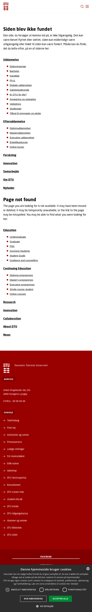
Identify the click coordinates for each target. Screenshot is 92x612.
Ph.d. (12, 80)
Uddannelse (11, 59)
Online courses (18, 294)
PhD (12, 246)
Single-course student (21, 289)
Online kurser (17, 147)
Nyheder (8, 188)
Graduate (15, 241)
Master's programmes (21, 280)
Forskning (9, 155)
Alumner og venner (17, 520)
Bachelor (14, 71)
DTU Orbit (12, 534)
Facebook (46, 556)
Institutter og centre (18, 434)
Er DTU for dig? (18, 94)
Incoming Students (20, 251)
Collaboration (12, 318)
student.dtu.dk (14, 499)
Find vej (11, 427)
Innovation (10, 163)
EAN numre (13, 463)
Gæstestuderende (19, 89)
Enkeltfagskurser (19, 142)
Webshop (12, 470)
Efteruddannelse (14, 121)
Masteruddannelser (20, 132)
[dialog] (46, 588)
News (7, 334)
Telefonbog (13, 420)
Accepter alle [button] (60, 598)
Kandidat (14, 75)
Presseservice (14, 441)
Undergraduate (18, 236)
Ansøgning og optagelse (23, 99)
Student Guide (17, 255)
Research (9, 302)
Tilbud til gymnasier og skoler (25, 113)
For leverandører (16, 456)
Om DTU (8, 179)
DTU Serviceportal (16, 477)
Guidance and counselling (24, 260)
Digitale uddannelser (21, 85)
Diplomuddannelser (20, 128)
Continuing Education (17, 268)
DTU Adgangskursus (17, 513)
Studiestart (15, 108)
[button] (87, 6)
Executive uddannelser (22, 137)
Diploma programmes (21, 275)
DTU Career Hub (15, 491)
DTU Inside (12, 506)
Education (9, 230)
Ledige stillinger (15, 449)
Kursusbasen (13, 484)
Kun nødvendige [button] (33, 598)
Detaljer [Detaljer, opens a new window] (75, 583)
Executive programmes (22, 284)
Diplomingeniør (18, 66)
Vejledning (15, 104)
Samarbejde (11, 171)
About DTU (10, 326)
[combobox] (88, 568)
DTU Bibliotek (14, 527)
